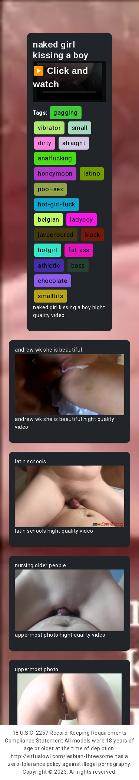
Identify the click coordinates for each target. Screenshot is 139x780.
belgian (48, 219)
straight (73, 143)
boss (78, 265)
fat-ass (78, 250)
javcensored (56, 234)
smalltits (50, 296)
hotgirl (47, 250)
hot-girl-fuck (56, 204)
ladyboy (81, 219)
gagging (65, 112)
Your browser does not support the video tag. (69, 384)
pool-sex (50, 189)
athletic (49, 265)
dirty (45, 143)
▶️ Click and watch (60, 77)
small (80, 127)
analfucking (55, 158)
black (92, 234)
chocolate (52, 280)
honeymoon (55, 173)
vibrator (49, 127)
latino (91, 173)
